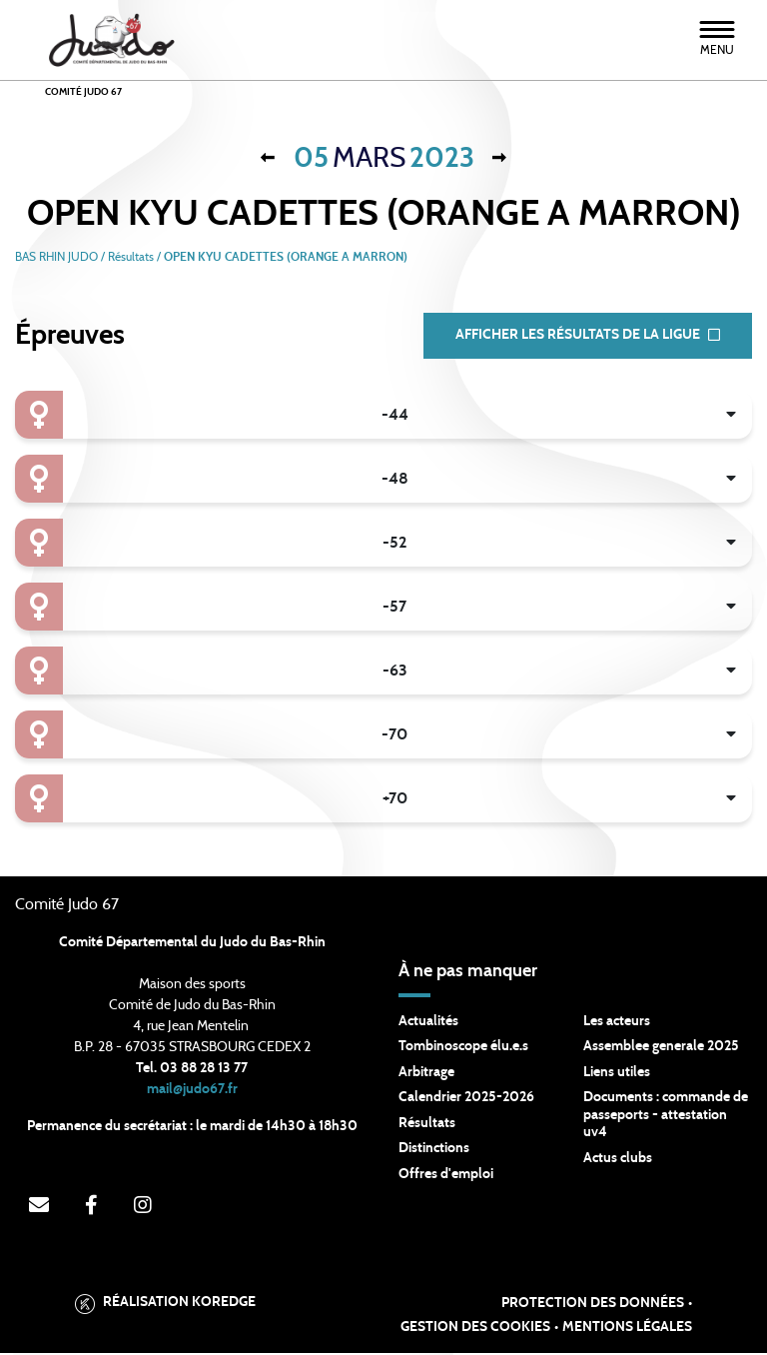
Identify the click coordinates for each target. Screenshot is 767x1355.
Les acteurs (616, 1023)
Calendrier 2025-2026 (466, 1099)
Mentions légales (627, 1330)
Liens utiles (616, 1074)
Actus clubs (617, 1160)
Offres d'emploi (445, 1176)
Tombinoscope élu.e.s (463, 1048)
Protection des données (592, 1306)
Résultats (426, 1125)
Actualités (428, 1023)
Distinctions (433, 1150)
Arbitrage (426, 1074)
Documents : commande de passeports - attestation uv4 (665, 1116)
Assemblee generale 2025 (661, 1048)
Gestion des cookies (475, 1330)
